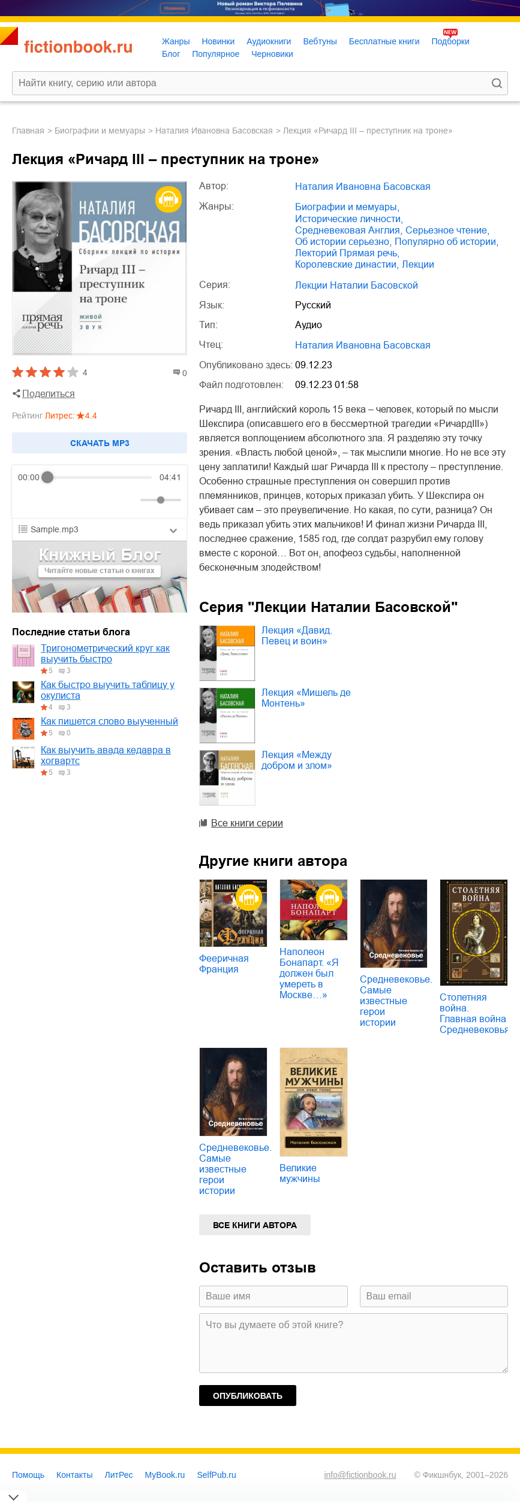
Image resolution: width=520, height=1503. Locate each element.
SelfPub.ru (216, 1475)
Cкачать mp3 (100, 443)
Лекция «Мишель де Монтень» (306, 697)
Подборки (450, 41)
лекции (418, 264)
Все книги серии (247, 823)
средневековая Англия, (348, 230)
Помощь (28, 1475)
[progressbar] (99, 477)
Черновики (272, 54)
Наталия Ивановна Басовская (214, 130)
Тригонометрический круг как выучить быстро (105, 653)
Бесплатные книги (384, 41)
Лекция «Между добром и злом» (296, 760)
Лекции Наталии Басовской (356, 285)
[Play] (56, 500)
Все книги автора (255, 1225)
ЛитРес (119, 1475)
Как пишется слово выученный (109, 721)
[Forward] (82, 500)
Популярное (215, 54)
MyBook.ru (165, 1475)
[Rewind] (30, 500)
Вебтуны (319, 41)
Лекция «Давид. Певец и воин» (296, 635)
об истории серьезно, (343, 242)
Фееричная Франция (224, 963)
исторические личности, (349, 219)
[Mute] (129, 500)
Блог (171, 54)
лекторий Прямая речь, (347, 253)
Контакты (74, 1475)
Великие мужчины (299, 1173)
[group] (99, 491)
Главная (28, 130)
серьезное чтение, (447, 230)
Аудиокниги (269, 41)
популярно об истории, (446, 242)
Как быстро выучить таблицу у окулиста (108, 690)
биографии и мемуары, (347, 207)
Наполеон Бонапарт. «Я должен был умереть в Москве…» (309, 973)
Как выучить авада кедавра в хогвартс (106, 755)
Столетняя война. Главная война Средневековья (475, 1013)
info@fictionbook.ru (360, 1475)
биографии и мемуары (100, 130)
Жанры (176, 41)
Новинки (218, 41)
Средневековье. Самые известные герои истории (396, 1001)
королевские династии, (347, 264)
